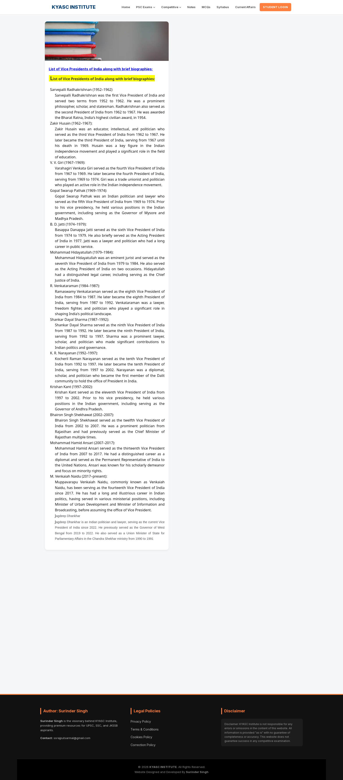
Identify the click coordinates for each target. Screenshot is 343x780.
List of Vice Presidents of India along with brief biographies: (101, 69)
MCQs (206, 7)
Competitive (169, 7)
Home (126, 7)
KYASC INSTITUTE (74, 7)
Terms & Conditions (145, 729)
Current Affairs (245, 7)
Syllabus (223, 7)
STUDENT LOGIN (275, 7)
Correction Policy (143, 745)
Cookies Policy (141, 737)
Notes (191, 7)
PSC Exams (144, 7)
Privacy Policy (141, 721)
